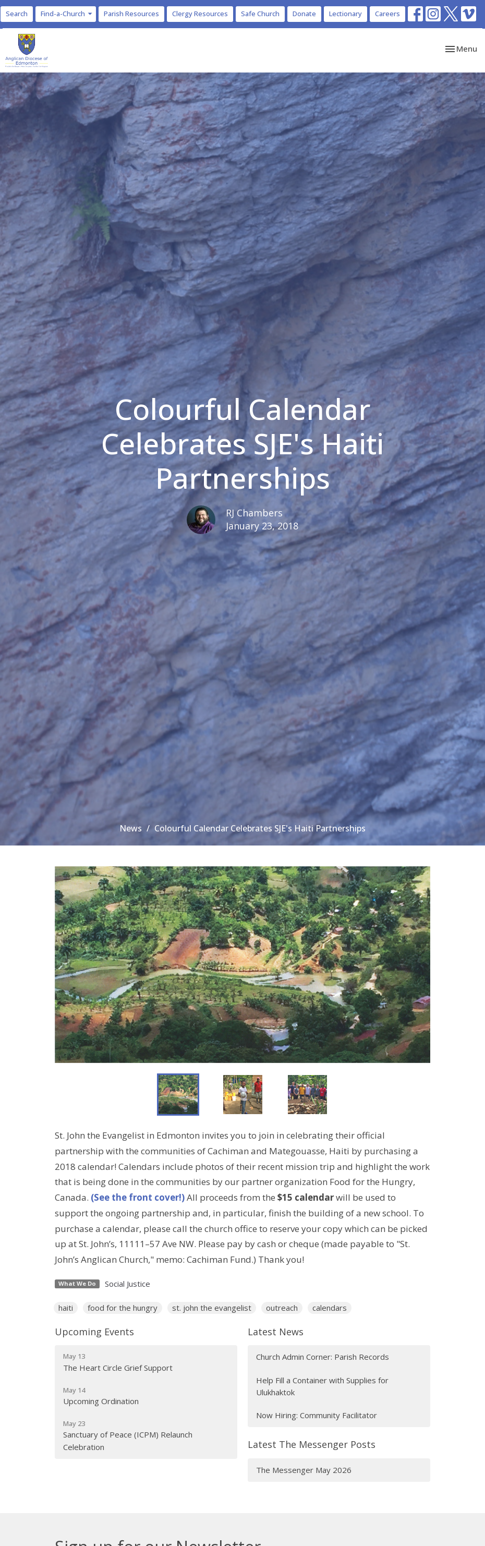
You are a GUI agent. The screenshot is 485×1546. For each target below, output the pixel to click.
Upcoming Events (94, 1331)
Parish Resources (131, 13)
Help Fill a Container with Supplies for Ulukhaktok (322, 1386)
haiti (65, 1307)
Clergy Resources (200, 13)
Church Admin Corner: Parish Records (322, 1356)
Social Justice (127, 1283)
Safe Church (260, 13)
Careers (387, 13)
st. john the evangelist (211, 1307)
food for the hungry (122, 1307)
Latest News (276, 1331)
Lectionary (345, 13)
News (130, 828)
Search (17, 13)
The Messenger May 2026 (303, 1470)
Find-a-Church (67, 13)
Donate (304, 13)
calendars (329, 1307)
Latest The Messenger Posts (311, 1444)
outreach (282, 1307)
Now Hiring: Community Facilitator (316, 1415)
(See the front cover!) (138, 1197)
